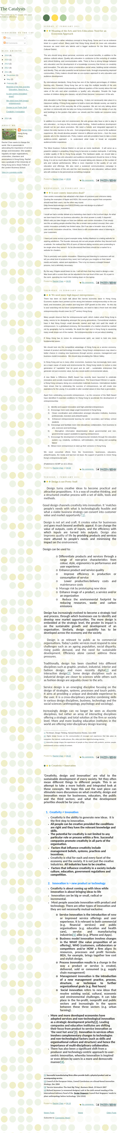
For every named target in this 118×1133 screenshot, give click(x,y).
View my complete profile (12, 172)
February (11, 83)
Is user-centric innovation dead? (68, 192)
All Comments (11, 43)
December (11, 75)
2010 (7, 118)
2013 (7, 64)
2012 (7, 68)
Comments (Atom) (62, 1118)
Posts (7, 38)
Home (80, 1113)
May (9, 79)
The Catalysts (12, 8)
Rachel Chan (26, 130)
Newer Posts (49, 1113)
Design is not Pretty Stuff (64, 481)
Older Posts (111, 1113)
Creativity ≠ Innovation (63, 765)
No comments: (88, 180)
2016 (7, 55)
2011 (7, 72)
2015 (7, 60)
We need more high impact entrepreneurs (72, 295)
